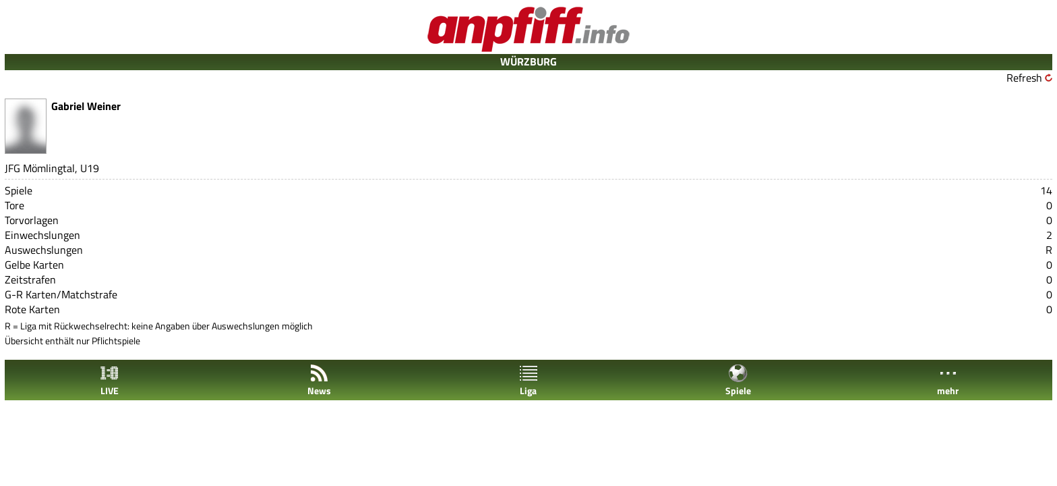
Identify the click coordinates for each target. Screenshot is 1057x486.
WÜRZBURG (528, 61)
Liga (528, 380)
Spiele (738, 380)
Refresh (1024, 78)
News (319, 380)
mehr (948, 380)
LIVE (109, 380)
